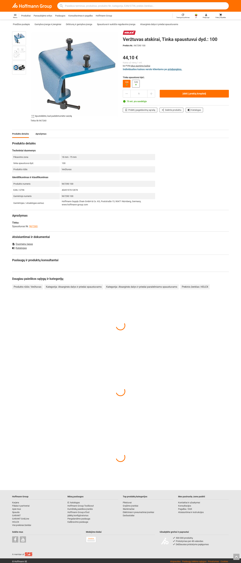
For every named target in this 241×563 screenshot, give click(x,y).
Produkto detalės (20, 134)
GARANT (16, 515)
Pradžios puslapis (21, 24)
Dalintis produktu (171, 110)
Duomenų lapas (22, 244)
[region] (21, 74)
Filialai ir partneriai (21, 506)
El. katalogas (73, 502)
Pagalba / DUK (185, 509)
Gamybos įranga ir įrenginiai (48, 24)
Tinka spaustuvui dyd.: (134, 77)
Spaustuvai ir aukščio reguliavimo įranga (116, 24)
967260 (33, 226)
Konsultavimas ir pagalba (80, 15)
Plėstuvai (127, 502)
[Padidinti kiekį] (151, 94)
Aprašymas (41, 134)
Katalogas (194, 110)
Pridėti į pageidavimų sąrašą (140, 110)
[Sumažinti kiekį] (126, 94)
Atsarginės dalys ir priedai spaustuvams (159, 24)
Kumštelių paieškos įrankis (80, 509)
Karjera (15, 502)
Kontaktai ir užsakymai (189, 502)
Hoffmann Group (104, 15)
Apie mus (16, 509)
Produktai (26, 15)
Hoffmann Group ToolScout (80, 506)
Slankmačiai (128, 509)
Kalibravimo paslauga (77, 522)
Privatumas (213, 561)
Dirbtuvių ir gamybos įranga (79, 24)
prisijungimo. (175, 69)
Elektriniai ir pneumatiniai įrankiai (138, 512)
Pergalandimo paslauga (78, 518)
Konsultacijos (184, 506)
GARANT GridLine (20, 518)
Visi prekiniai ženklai (21, 525)
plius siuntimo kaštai (140, 66)
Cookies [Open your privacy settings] (224, 561)
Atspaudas (175, 561)
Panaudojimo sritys (43, 15)
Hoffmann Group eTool (78, 512)
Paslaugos (60, 15)
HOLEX (15, 522)
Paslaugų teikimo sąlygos (194, 561)
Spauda (16, 512)
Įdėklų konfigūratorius (77, 515)
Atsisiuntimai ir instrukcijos (191, 512)
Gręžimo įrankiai (130, 506)
